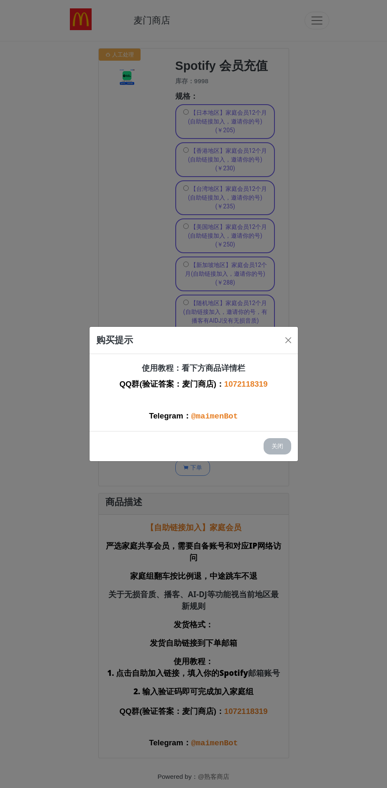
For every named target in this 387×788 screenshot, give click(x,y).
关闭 (277, 446)
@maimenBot (214, 416)
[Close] (288, 340)
